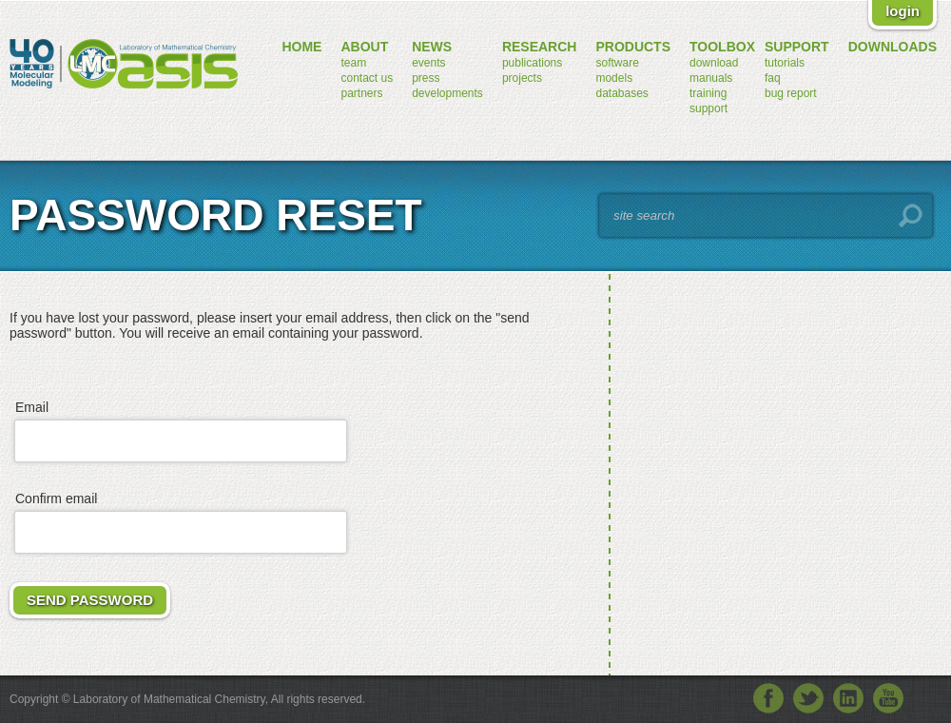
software (616, 62)
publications (532, 62)
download (713, 62)
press (425, 78)
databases (621, 93)
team (353, 62)
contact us (366, 78)
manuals (710, 78)
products (632, 46)
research (539, 46)
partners (361, 93)
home (301, 46)
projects (522, 78)
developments (447, 93)
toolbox (722, 46)
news (432, 46)
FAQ (773, 78)
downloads (892, 46)
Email (32, 407)
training (708, 93)
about (364, 46)
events (428, 62)
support (708, 108)
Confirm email (56, 498)
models (613, 78)
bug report (791, 93)
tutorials (785, 62)
